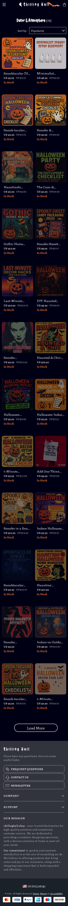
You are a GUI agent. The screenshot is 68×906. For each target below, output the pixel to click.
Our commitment (14, 850)
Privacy (43, 893)
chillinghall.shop (14, 825)
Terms (36, 893)
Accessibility (56, 893)
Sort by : (22, 30)
